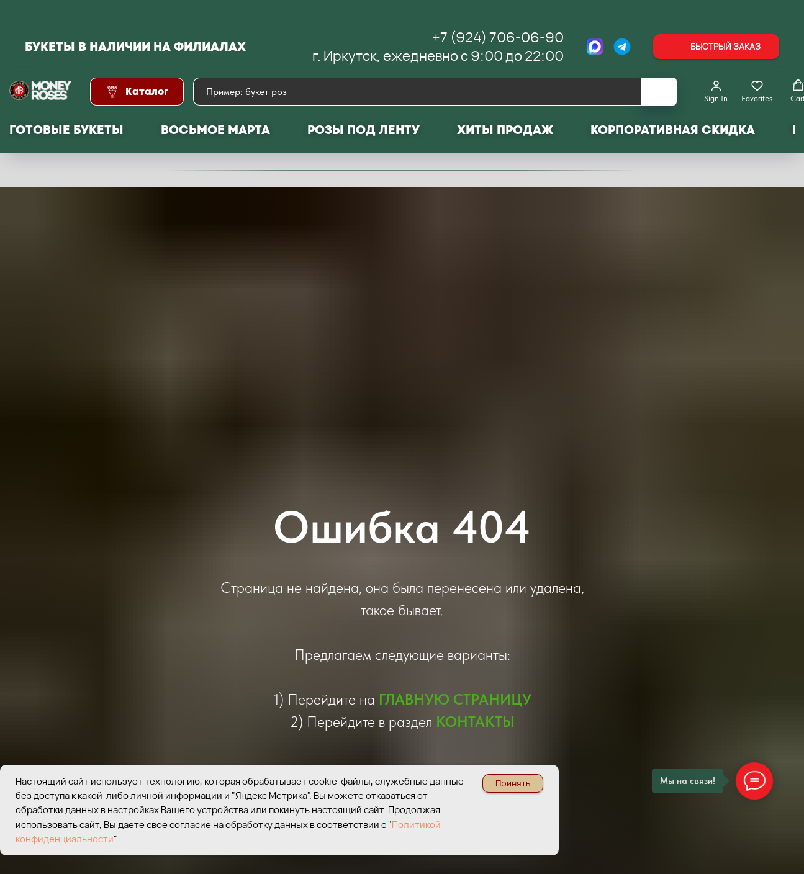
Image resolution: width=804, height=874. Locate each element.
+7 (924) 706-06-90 (498, 37)
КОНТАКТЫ (475, 722)
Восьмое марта (215, 130)
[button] (716, 46)
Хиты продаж (505, 130)
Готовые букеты (66, 130)
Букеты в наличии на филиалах (135, 46)
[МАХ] (594, 46)
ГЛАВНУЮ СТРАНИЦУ (455, 699)
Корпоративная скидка (672, 130)
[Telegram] (622, 46)
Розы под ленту (363, 130)
